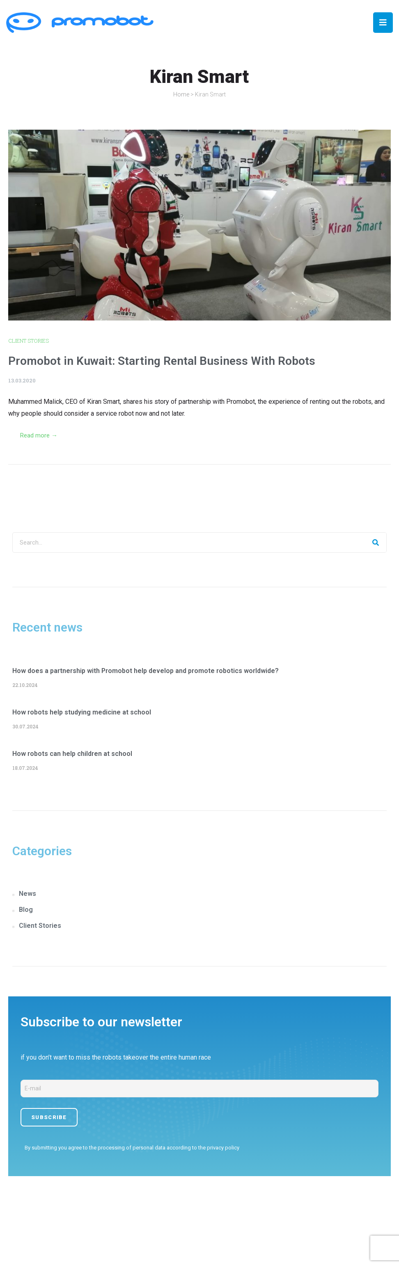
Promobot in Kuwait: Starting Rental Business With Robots (161, 361)
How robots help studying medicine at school (81, 712)
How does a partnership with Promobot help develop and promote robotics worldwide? (145, 671)
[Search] (376, 542)
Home (181, 94)
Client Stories (28, 340)
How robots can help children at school (72, 754)
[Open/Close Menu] (383, 22)
